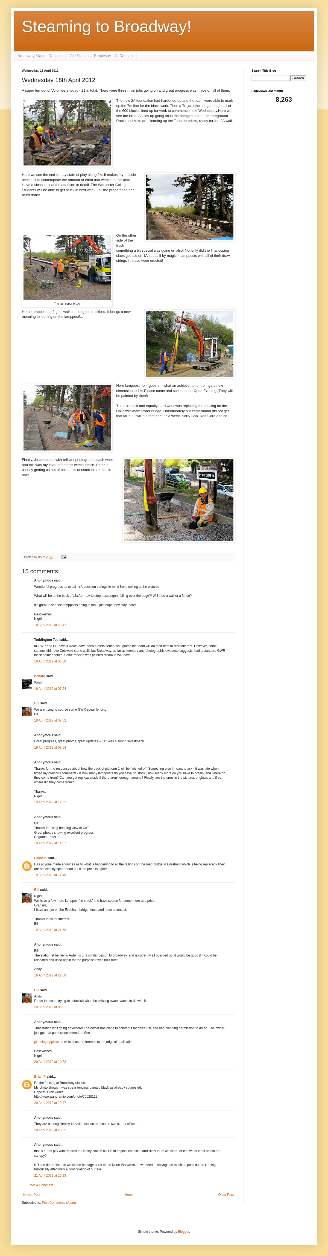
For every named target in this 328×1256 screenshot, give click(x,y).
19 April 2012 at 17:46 (50, 875)
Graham (40, 858)
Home (129, 1195)
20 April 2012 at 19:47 (50, 1103)
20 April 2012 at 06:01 (50, 1007)
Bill (36, 703)
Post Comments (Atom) (59, 1203)
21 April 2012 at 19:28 (50, 1175)
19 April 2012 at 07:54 (50, 689)
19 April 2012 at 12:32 (50, 802)
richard (39, 676)
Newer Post (31, 1195)
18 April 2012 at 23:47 (50, 625)
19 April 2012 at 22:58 (50, 975)
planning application (48, 1042)
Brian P (40, 1076)
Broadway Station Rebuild (39, 56)
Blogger (183, 1232)
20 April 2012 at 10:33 (50, 1062)
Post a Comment (41, 1185)
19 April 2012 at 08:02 (50, 720)
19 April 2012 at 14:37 (50, 843)
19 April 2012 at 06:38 (50, 661)
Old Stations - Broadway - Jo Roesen (101, 56)
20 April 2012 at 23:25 (50, 1130)
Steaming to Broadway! (106, 26)
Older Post (226, 1195)
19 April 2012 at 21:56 (50, 930)
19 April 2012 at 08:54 (50, 747)
